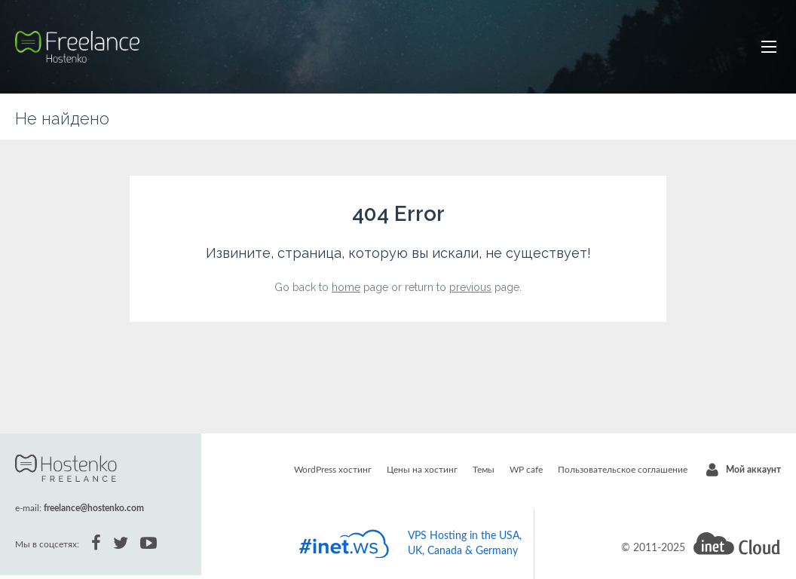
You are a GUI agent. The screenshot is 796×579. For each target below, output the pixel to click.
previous (470, 287)
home (346, 287)
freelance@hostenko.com (94, 508)
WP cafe (526, 469)
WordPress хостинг (333, 469)
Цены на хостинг (422, 469)
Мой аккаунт (753, 469)
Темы (483, 469)
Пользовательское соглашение (622, 469)
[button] (769, 46)
